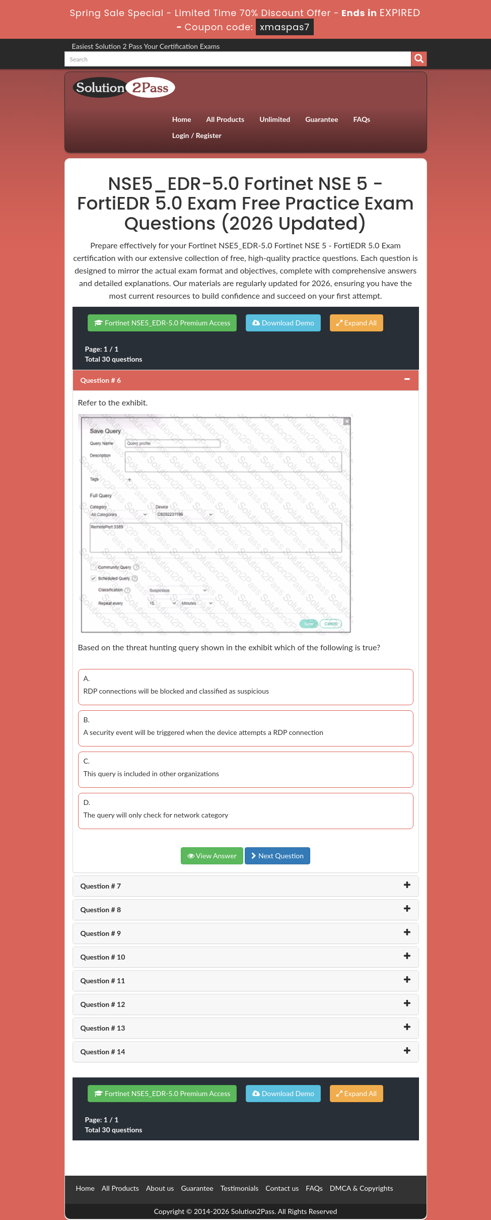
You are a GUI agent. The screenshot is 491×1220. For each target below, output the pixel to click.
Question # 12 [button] (103, 1004)
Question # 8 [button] (101, 909)
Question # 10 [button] (103, 957)
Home (181, 119)
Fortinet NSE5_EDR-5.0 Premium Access (162, 322)
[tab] (245, 380)
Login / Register (197, 135)
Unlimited (274, 119)
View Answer (212, 855)
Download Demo (283, 322)
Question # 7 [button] (101, 886)
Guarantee (321, 119)
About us (160, 1188)
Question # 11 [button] (103, 980)
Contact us (282, 1188)
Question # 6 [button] (101, 380)
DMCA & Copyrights (361, 1188)
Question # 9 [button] (101, 933)
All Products (225, 119)
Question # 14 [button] (103, 1051)
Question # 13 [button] (103, 1028)
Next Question (277, 855)
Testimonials (240, 1188)
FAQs (361, 119)
